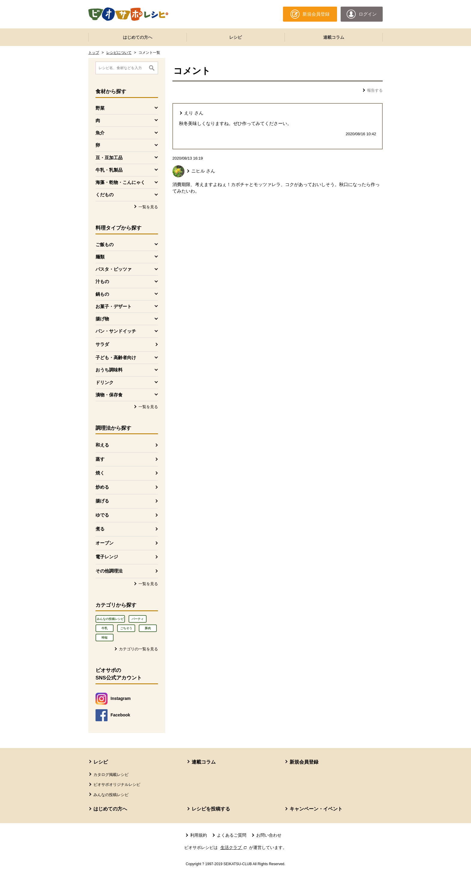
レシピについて (119, 52)
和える (102, 444)
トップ (93, 52)
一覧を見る (148, 207)
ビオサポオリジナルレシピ (116, 784)
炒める (102, 487)
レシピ (235, 37)
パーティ (138, 619)
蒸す (100, 459)
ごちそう (126, 628)
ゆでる (102, 514)
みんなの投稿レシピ (110, 619)
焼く (100, 472)
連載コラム (333, 37)
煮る (100, 528)
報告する (375, 90)
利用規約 (198, 835)
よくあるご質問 (231, 835)
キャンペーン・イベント (316, 808)
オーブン (105, 542)
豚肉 (148, 628)
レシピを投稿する (211, 808)
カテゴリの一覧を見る (138, 649)
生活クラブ (234, 847)
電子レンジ (107, 556)
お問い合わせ (268, 835)
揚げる (102, 500)
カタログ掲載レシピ (111, 774)
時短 (105, 637)
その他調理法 (109, 570)
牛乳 (105, 628)
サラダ (102, 344)
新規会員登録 (304, 762)
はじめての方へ (137, 37)
